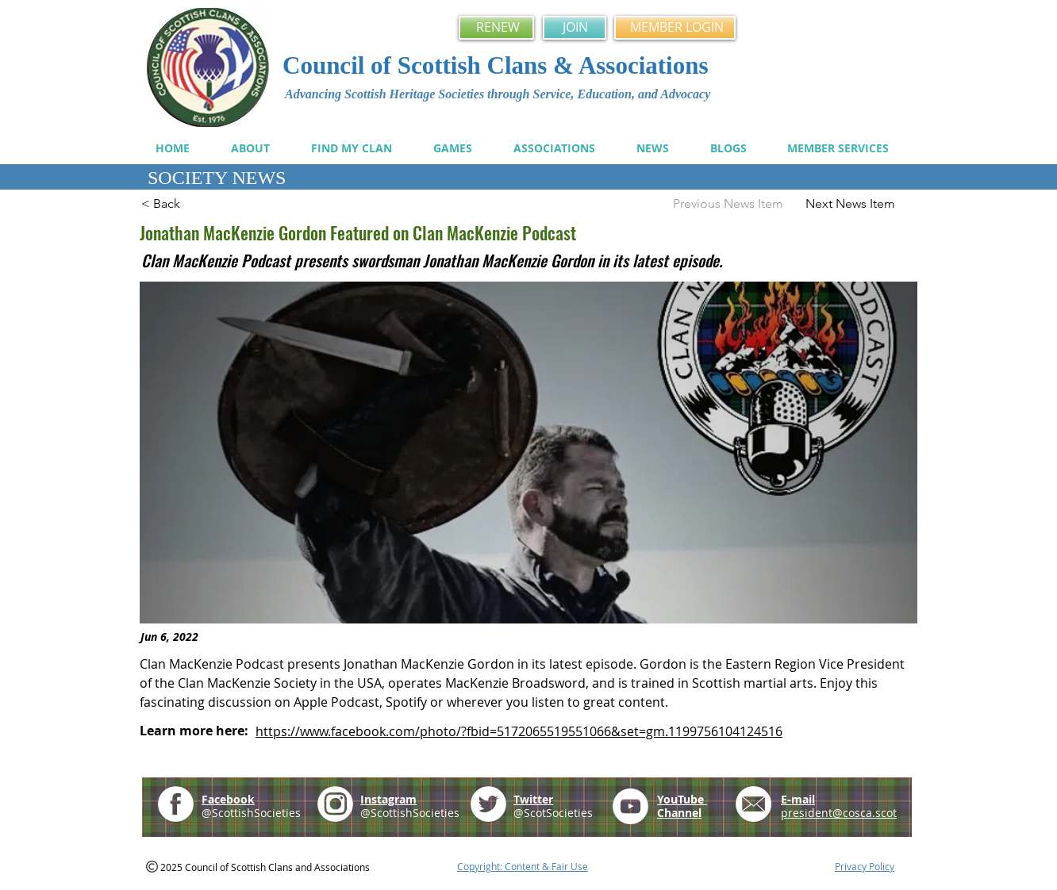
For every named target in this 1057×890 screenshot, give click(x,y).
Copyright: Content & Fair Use (522, 866)
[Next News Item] (857, 204)
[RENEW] (496, 28)
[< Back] (193, 204)
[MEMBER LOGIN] (675, 28)
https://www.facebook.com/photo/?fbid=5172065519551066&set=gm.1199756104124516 (519, 731)
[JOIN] (574, 28)
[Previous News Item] (722, 204)
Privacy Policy (864, 866)
